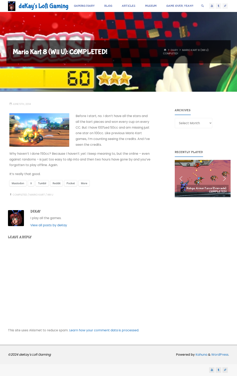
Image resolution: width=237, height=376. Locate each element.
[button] (203, 178)
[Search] (202, 6)
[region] (203, 178)
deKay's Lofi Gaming (43, 6)
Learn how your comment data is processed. (104, 330)
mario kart (37, 194)
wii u (50, 194)
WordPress (219, 354)
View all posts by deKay (48, 225)
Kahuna (201, 354)
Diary (174, 50)
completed (20, 194)
